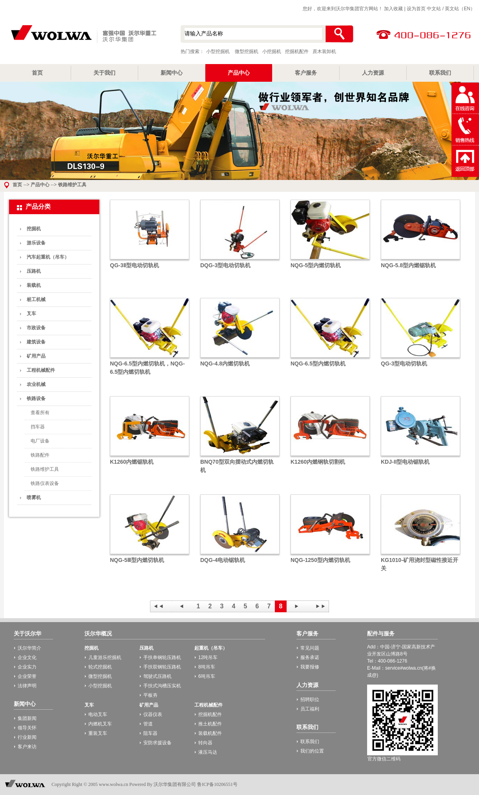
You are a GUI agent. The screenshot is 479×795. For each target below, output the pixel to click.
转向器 (205, 742)
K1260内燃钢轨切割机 (318, 462)
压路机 (34, 271)
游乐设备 (36, 243)
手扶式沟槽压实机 (162, 686)
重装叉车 (97, 733)
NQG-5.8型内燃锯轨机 (408, 265)
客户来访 (27, 746)
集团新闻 (27, 718)
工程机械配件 (41, 370)
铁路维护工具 (72, 184)
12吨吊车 (208, 657)
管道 (148, 724)
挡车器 (38, 427)
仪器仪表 (152, 714)
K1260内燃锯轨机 (132, 462)
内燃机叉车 (100, 724)
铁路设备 (36, 398)
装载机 (34, 285)
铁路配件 (40, 455)
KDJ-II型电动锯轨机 (405, 462)
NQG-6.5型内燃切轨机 (318, 363)
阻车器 (150, 733)
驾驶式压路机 (157, 676)
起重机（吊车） (210, 648)
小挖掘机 (271, 51)
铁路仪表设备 (45, 483)
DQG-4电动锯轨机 (222, 560)
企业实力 (27, 667)
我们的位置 (312, 751)
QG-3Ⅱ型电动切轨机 (134, 265)
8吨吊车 (206, 667)
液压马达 (207, 752)
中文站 (434, 8)
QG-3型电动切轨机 (404, 363)
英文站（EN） (460, 8)
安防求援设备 (157, 742)
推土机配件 (210, 724)
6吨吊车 (206, 676)
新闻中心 (172, 73)
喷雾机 (34, 497)
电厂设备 (40, 441)
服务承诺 (309, 657)
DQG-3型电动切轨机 (225, 265)
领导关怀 (27, 728)
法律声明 (27, 686)
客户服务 (306, 73)
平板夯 (150, 695)
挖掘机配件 (297, 51)
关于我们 (104, 73)
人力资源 (373, 73)
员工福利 (309, 709)
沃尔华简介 (29, 648)
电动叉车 (97, 714)
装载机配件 (210, 733)
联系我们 (440, 73)
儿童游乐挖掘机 (104, 657)
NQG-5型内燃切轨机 (316, 265)
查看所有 (40, 412)
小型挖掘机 (82, 35)
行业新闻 (27, 737)
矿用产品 (36, 356)
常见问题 (309, 648)
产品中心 (239, 73)
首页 (37, 73)
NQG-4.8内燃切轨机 (225, 363)
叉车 (31, 313)
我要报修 (309, 667)
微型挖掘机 (246, 51)
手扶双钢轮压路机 (162, 667)
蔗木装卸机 (324, 51)
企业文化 (27, 657)
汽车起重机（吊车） (48, 257)
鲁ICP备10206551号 (217, 784)
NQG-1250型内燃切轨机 (320, 560)
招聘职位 (309, 699)
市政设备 (36, 327)
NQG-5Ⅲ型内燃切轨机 (137, 560)
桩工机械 (36, 299)
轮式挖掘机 (100, 667)
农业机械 (36, 384)
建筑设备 (36, 342)
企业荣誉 (27, 676)
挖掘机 (34, 228)
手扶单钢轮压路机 (162, 657)
